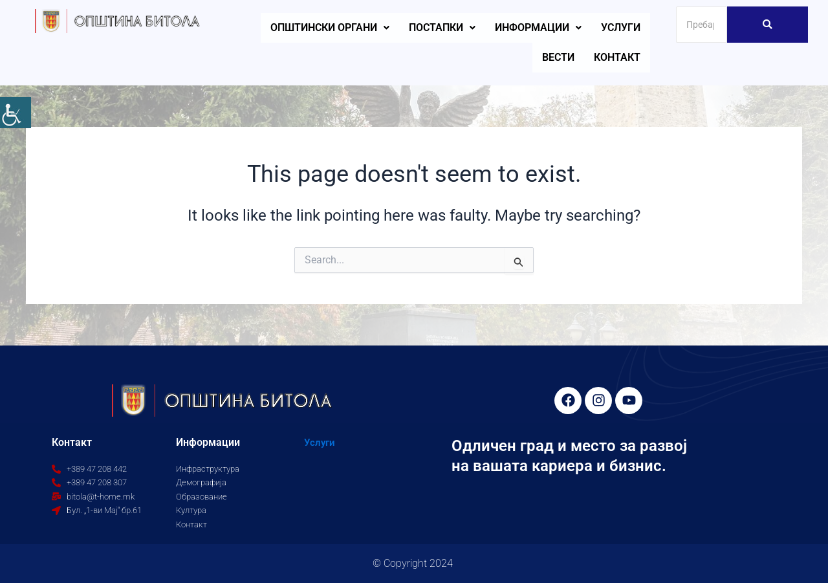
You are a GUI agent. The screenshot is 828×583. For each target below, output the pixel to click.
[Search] (701, 24)
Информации (538, 27)
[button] (330, 28)
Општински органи (329, 27)
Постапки (442, 27)
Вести (558, 57)
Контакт (617, 57)
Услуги (620, 27)
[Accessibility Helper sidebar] (15, 112)
